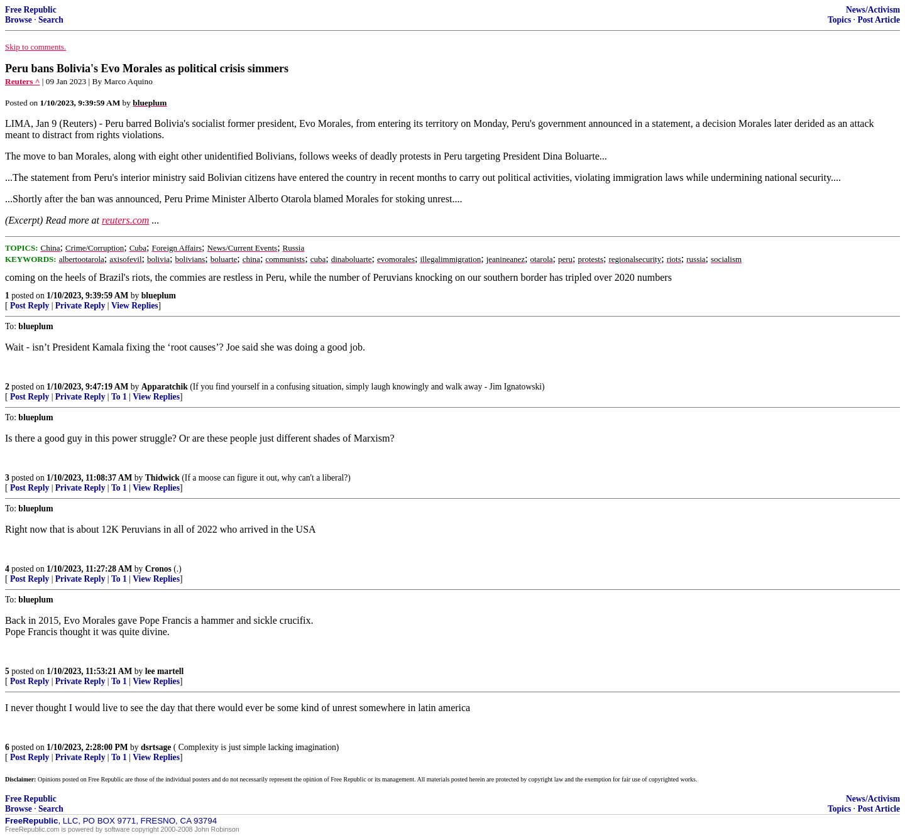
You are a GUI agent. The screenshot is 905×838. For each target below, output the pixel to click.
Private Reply (80, 305)
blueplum (158, 295)
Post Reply (29, 305)
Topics (839, 19)
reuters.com (125, 220)
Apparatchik (164, 386)
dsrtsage (156, 747)
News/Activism (873, 9)
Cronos (158, 569)
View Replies (134, 305)
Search (50, 19)
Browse (18, 19)
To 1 (119, 396)
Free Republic (31, 9)
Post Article (878, 19)
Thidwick (162, 477)
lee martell (164, 671)
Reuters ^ (22, 81)
